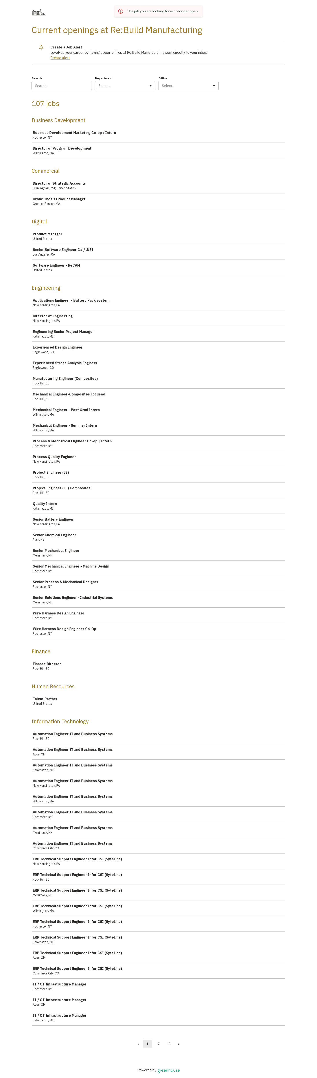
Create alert (60, 58)
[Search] (62, 85)
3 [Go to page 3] (170, 1044)
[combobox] (99, 85)
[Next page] (178, 1044)
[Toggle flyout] (150, 85)
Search (37, 78)
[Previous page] (138, 1044)
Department (103, 78)
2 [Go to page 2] (159, 1044)
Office (162, 78)
